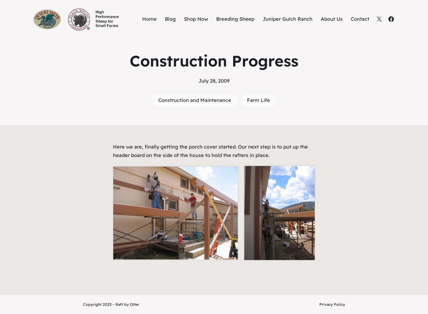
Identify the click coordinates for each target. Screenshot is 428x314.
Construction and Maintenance (194, 100)
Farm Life (258, 100)
